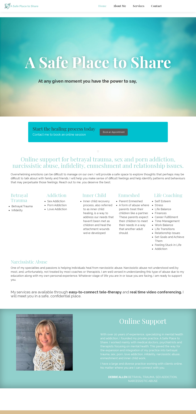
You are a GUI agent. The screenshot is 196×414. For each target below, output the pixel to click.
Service (138, 6)
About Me (119, 6)
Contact (156, 6)
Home (102, 6)
